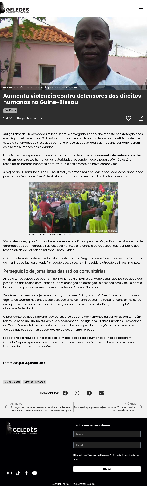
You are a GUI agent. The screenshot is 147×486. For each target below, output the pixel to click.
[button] (65, 392)
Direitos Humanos (34, 381)
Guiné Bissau (12, 381)
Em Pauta (10, 110)
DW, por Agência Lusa (29, 118)
